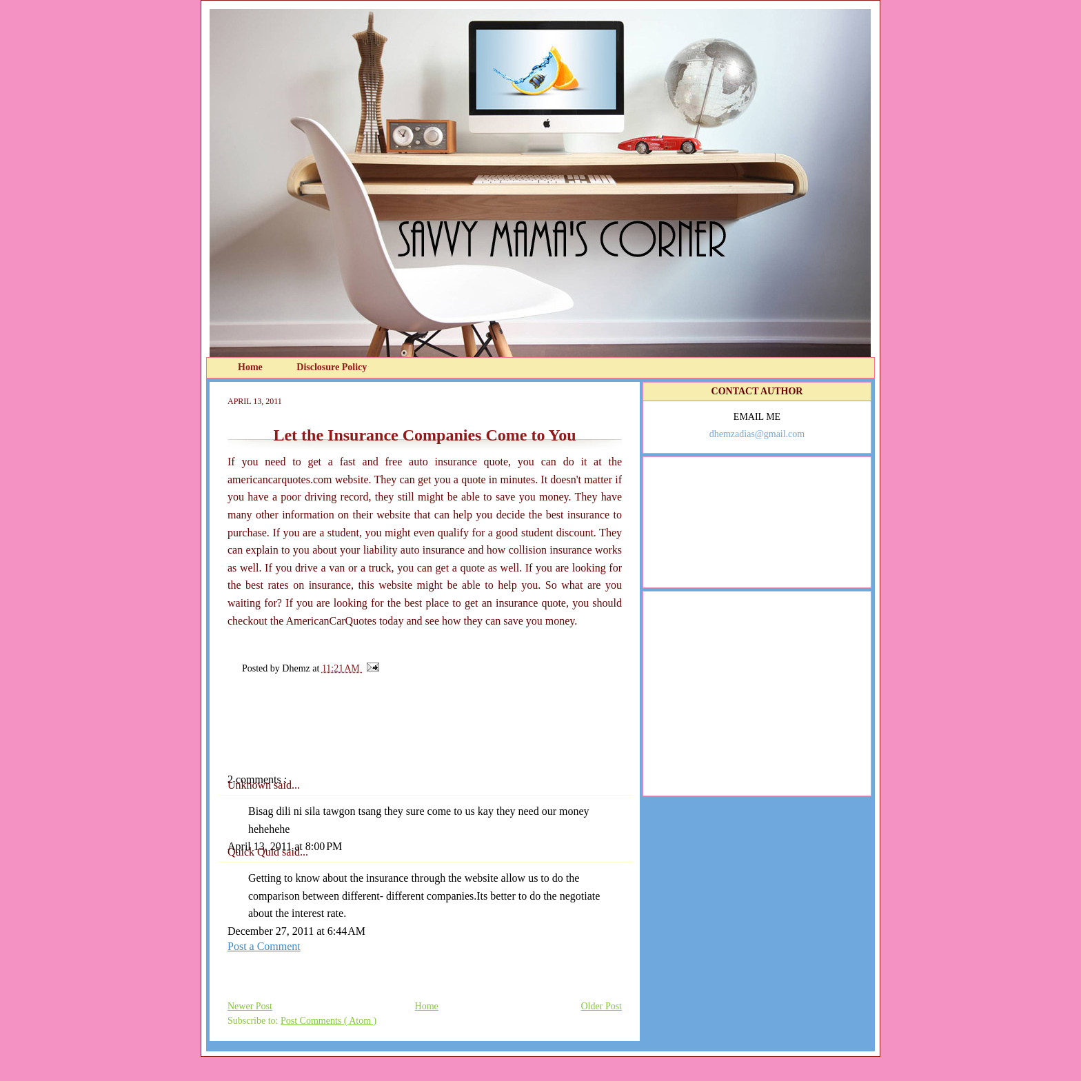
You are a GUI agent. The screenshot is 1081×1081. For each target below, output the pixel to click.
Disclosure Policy (331, 367)
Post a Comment (264, 946)
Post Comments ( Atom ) (328, 1021)
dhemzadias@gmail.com (757, 434)
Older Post (602, 1006)
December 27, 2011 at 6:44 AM (296, 931)
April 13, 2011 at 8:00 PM (285, 846)
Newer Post (250, 1006)
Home (251, 367)
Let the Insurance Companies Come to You (424, 435)
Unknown (251, 785)
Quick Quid (255, 852)
